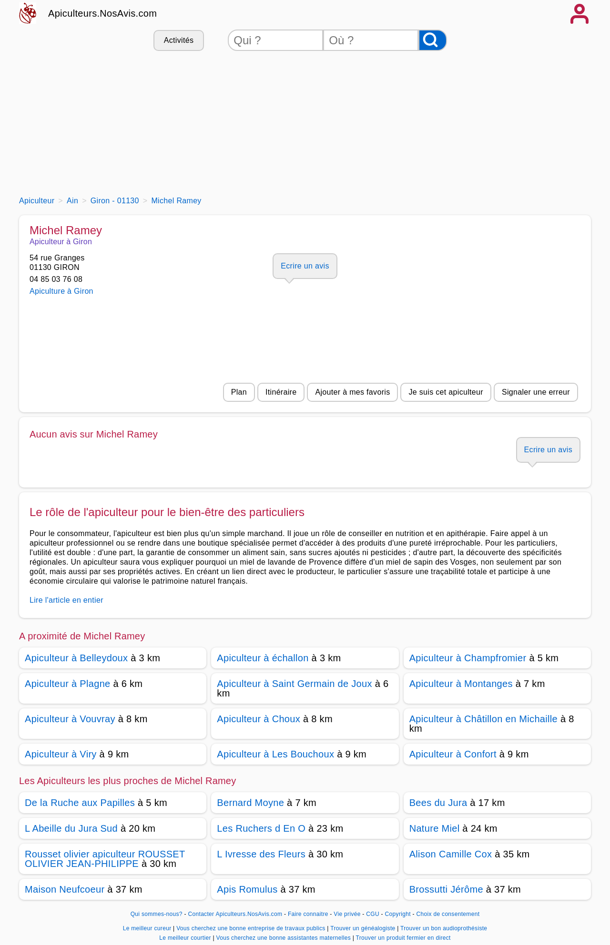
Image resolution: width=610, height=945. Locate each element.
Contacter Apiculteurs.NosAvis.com (235, 914)
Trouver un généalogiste (363, 928)
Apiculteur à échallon (262, 658)
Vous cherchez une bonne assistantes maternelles (284, 938)
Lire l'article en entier (66, 600)
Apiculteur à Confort (453, 754)
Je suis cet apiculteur (445, 392)
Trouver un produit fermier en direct (403, 938)
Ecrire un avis (305, 266)
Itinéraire (280, 392)
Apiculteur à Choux (258, 719)
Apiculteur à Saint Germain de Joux (294, 683)
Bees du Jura (438, 802)
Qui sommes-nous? (157, 914)
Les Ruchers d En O (261, 828)
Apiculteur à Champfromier (468, 658)
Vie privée (347, 914)
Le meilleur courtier (186, 938)
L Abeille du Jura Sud (71, 828)
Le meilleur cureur (148, 928)
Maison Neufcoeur (64, 889)
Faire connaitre (308, 914)
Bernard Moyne (250, 802)
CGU (372, 914)
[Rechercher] (432, 40)
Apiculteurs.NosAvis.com (102, 13)
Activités (178, 40)
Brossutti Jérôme (446, 889)
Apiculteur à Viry (61, 754)
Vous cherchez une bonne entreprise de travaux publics (251, 928)
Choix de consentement (447, 914)
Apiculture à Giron (61, 291)
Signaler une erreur (536, 392)
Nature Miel (434, 828)
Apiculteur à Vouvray (70, 719)
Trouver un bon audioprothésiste (443, 928)
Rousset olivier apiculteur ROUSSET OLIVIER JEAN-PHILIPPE (105, 859)
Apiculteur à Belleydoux (76, 658)
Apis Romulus (247, 889)
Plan (239, 392)
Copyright (399, 914)
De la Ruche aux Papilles (80, 802)
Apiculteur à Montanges (461, 683)
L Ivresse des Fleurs (261, 854)
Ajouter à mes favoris (352, 392)
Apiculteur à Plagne (68, 683)
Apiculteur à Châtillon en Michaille (483, 719)
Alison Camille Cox (450, 854)
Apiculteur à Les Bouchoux (275, 754)
